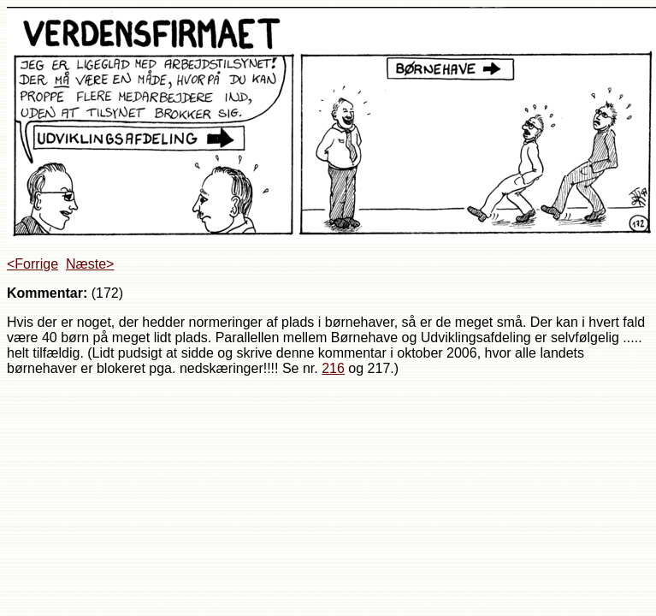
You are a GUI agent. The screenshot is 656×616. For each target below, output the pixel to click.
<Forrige (32, 264)
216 (333, 368)
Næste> (90, 264)
